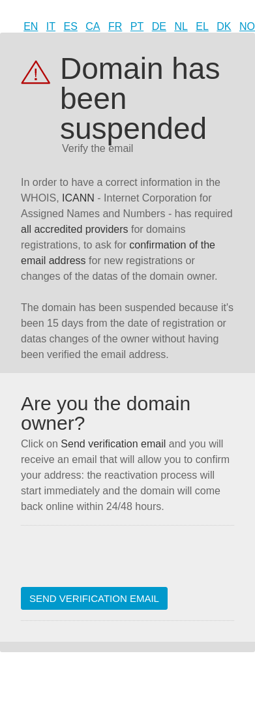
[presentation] (120, 561)
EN (30, 26)
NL (180, 26)
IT (50, 26)
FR (115, 26)
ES (71, 26)
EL (202, 26)
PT (136, 26)
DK (224, 26)
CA (92, 26)
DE (159, 26)
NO (247, 26)
